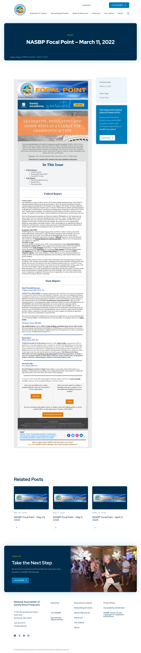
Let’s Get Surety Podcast (28, 436)
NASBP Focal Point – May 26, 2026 (29, 518)
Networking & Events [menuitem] (60, 13)
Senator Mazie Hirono (50, 251)
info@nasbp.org (20, 626)
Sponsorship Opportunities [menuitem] (57, 618)
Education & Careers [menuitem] (38, 13)
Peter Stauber (59, 249)
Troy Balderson (27, 251)
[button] (47, 13)
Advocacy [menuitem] (96, 13)
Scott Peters (40, 249)
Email (28, 434)
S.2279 (26, 369)
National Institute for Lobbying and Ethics (48, 239)
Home (12, 57)
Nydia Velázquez (38, 247)
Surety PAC (36, 396)
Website (22, 434)
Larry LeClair (75, 379)
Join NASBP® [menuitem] (117, 5)
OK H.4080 (25, 326)
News (18, 57)
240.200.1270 (19, 623)
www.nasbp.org (53, 421)
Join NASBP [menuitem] (56, 612)
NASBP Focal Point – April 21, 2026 (107, 518)
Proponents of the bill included (47, 354)
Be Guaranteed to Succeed (46, 436)
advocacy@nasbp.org (49, 427)
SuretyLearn (51, 434)
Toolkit (69, 401)
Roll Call (58, 237)
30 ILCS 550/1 (61, 343)
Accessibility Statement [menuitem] (114, 608)
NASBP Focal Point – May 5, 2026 (68, 518)
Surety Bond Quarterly (38, 434)
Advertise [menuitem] (86, 5)
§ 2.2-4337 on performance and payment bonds (54, 300)
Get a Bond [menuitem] (109, 13)
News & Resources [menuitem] (80, 13)
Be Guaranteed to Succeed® (53, 414)
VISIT (30, 444)
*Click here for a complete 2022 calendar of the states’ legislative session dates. (52, 159)
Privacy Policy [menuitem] (109, 603)
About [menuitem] (120, 13)
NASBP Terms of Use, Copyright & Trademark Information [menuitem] (113, 614)
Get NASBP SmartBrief (27, 437)
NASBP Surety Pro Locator (45, 437)
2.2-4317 (68, 306)
